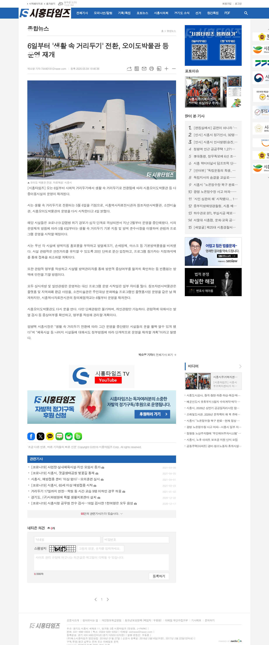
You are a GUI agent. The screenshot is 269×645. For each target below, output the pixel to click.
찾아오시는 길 (90, 620)
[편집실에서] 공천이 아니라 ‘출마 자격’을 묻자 (216, 128)
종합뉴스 (171, 31)
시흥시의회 (161, 13)
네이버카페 (69, 436)
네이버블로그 (59, 436)
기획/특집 (124, 13)
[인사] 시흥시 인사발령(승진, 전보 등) (216, 142)
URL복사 (129, 68)
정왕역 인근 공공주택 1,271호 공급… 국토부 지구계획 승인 (216, 149)
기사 (194, 116)
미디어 (193, 366)
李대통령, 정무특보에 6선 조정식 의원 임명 (216, 156)
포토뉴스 (142, 13)
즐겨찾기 (50, 3)
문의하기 (210, 620)
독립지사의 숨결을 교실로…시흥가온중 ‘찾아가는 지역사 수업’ (216, 177)
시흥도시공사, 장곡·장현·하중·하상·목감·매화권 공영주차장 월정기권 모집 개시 (214, 395)
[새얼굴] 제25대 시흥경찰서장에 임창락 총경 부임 (216, 227)
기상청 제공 (69, 5)
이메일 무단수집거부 (176, 620)
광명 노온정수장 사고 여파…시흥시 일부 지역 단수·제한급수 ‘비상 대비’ (216, 192)
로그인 (238, 3)
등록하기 (159, 576)
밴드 (78, 436)
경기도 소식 (182, 13)
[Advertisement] (212, 329)
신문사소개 (73, 620)
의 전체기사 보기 (155, 355)
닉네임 (40, 539)
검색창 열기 (246, 13)
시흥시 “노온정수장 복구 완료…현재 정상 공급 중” (216, 185)
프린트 (151, 68)
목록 (136, 68)
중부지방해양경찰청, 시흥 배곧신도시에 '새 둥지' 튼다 (216, 206)
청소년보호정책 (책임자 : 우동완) (143, 620)
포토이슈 (192, 71)
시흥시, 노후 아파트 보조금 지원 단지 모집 (212, 440)
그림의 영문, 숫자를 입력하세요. (99, 548)
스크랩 (159, 68)
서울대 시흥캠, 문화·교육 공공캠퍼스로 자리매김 (216, 220)
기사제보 (196, 620)
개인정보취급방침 (111, 620)
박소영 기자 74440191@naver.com (46, 68)
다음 (107, 599)
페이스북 (31, 436)
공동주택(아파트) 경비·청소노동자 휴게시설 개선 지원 (214, 446)
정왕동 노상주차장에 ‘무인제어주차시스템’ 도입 (214, 433)
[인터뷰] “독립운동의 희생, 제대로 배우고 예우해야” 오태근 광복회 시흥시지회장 (216, 170)
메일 (144, 68)
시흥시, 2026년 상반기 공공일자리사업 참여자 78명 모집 (214, 408)
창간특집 (213, 13)
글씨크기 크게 (166, 68)
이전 (95, 599)
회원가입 (226, 3)
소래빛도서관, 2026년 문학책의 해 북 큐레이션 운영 (214, 414)
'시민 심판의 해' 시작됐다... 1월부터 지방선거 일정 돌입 (216, 199)
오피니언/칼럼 (103, 13)
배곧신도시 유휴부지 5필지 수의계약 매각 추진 (214, 402)
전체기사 (82, 13)
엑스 (40, 436)
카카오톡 (50, 436)
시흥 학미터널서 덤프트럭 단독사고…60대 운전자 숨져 (216, 163)
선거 (198, 13)
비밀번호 (110, 539)
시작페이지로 (36, 3)
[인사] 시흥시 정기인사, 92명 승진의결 (216, 135)
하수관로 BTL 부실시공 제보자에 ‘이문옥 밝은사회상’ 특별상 (216, 213)
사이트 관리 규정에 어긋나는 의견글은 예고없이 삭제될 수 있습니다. (80, 557)
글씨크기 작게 (174, 68)
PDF (227, 13)
